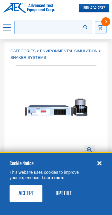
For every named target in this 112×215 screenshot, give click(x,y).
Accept (26, 193)
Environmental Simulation (69, 51)
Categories (23, 51)
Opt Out (64, 193)
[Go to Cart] (101, 27)
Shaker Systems (28, 57)
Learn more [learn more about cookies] (53, 177)
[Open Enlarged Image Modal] (90, 150)
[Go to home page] (29, 8)
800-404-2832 (94, 8)
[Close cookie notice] (99, 163)
